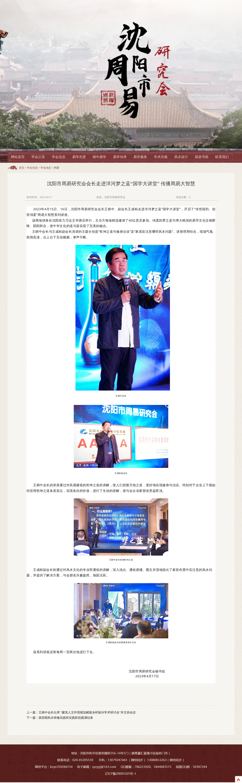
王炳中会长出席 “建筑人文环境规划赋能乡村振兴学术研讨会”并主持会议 (87, 712)
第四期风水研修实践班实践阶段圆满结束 (66, 717)
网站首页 (18, 157)
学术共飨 (161, 157)
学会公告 (38, 157)
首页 (21, 167)
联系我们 (222, 157)
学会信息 (58, 157)
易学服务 (140, 157)
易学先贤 (79, 157)
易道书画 (201, 157)
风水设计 (181, 157)
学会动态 (45, 167)
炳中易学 (99, 157)
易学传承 (120, 157)
